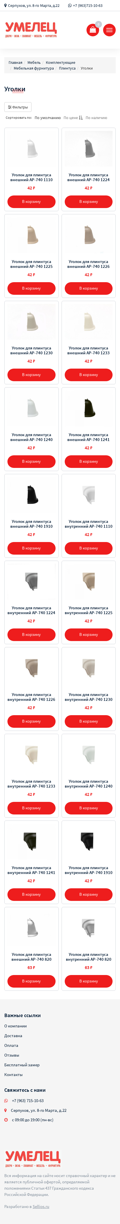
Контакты (13, 1074)
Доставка (13, 1035)
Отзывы (11, 1055)
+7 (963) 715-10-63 (28, 1100)
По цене (73, 117)
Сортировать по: (19, 117)
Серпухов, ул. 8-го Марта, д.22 (34, 5)
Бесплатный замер (22, 1064)
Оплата (11, 1045)
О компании (15, 1026)
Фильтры (18, 107)
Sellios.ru (41, 1206)
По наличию (96, 117)
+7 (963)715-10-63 (88, 5)
